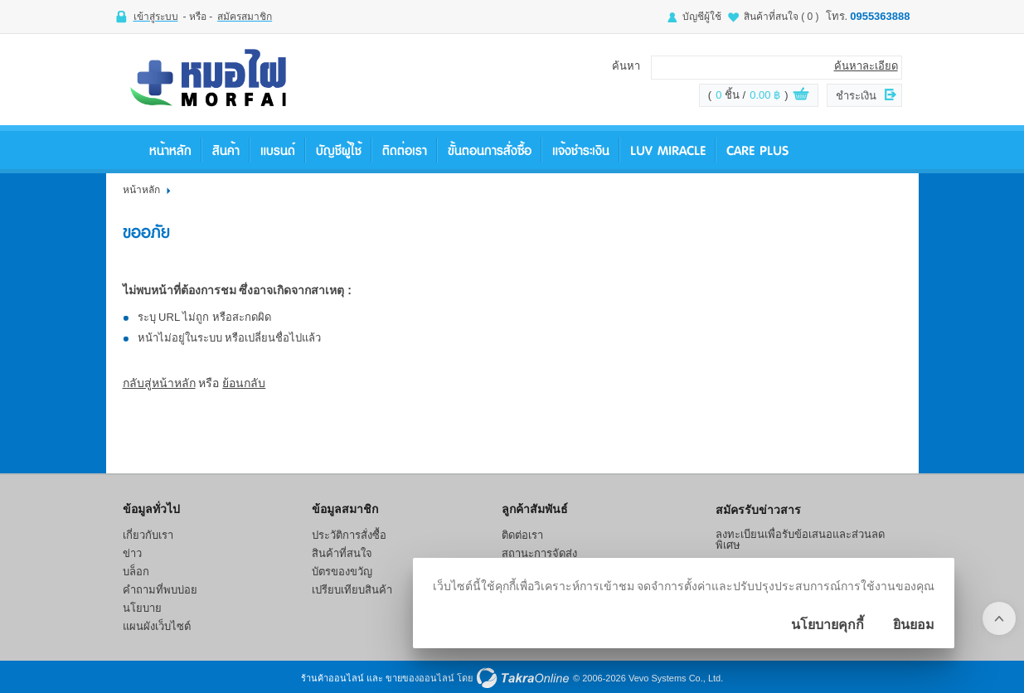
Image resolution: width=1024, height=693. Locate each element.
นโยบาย (142, 608)
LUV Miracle (668, 149)
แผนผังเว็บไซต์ (157, 626)
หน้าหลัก (170, 149)
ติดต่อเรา (404, 149)
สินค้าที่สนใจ (781, 16)
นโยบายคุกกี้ (827, 625)
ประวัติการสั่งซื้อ (349, 535)
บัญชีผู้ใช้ (701, 16)
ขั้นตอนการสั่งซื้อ (489, 149)
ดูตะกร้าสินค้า (801, 96)
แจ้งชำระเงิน (580, 149)
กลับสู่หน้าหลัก (159, 383)
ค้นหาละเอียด (866, 66)
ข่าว (132, 553)
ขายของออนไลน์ (420, 678)
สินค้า (226, 149)
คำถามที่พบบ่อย (160, 590)
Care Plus (757, 149)
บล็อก (136, 571)
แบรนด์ (277, 149)
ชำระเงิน (856, 96)
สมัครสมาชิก (244, 16)
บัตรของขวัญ (342, 571)
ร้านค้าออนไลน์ (332, 678)
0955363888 (880, 16)
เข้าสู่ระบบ (155, 16)
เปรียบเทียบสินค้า (352, 590)
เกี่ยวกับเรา (148, 535)
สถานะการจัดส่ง (539, 553)
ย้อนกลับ (243, 383)
